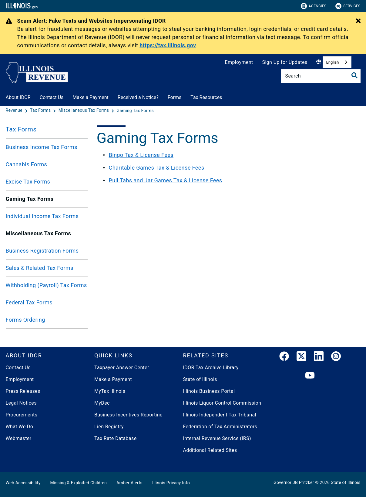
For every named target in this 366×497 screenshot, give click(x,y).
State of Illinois (200, 379)
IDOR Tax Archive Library (211, 367)
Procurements (22, 415)
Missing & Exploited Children (78, 482)
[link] (284, 357)
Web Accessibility (23, 482)
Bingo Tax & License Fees (141, 155)
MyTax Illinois (109, 391)
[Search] (321, 76)
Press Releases (23, 391)
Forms (175, 97)
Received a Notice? (138, 97)
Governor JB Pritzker (294, 482)
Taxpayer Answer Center (121, 367)
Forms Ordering (25, 319)
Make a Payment (90, 97)
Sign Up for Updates (284, 62)
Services (347, 6)
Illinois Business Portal (209, 391)
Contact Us (52, 97)
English (332, 62)
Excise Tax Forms (28, 181)
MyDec (102, 403)
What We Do (19, 426)
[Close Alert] (358, 21)
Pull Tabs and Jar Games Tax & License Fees (165, 180)
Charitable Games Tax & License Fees (156, 167)
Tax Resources (206, 97)
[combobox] (337, 62)
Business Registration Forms (42, 250)
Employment (239, 62)
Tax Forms (21, 129)
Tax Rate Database (115, 438)
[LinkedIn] (319, 357)
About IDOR (18, 97)
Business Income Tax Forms (41, 147)
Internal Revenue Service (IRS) (217, 438)
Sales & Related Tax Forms (39, 268)
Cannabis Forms (26, 164)
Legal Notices (21, 403)
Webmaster (19, 438)
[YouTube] (310, 375)
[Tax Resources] (226, 96)
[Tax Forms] (41, 110)
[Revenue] (15, 110)
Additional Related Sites (210, 450)
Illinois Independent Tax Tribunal (219, 415)
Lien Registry (109, 426)
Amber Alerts (129, 482)
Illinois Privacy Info (171, 482)
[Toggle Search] (354, 75)
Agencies (314, 6)
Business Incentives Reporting (128, 415)
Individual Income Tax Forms (42, 216)
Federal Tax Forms (29, 302)
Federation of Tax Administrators (220, 426)
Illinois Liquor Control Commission (222, 403)
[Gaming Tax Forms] (135, 110)
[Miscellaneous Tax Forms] (84, 110)
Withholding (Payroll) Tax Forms (46, 285)
